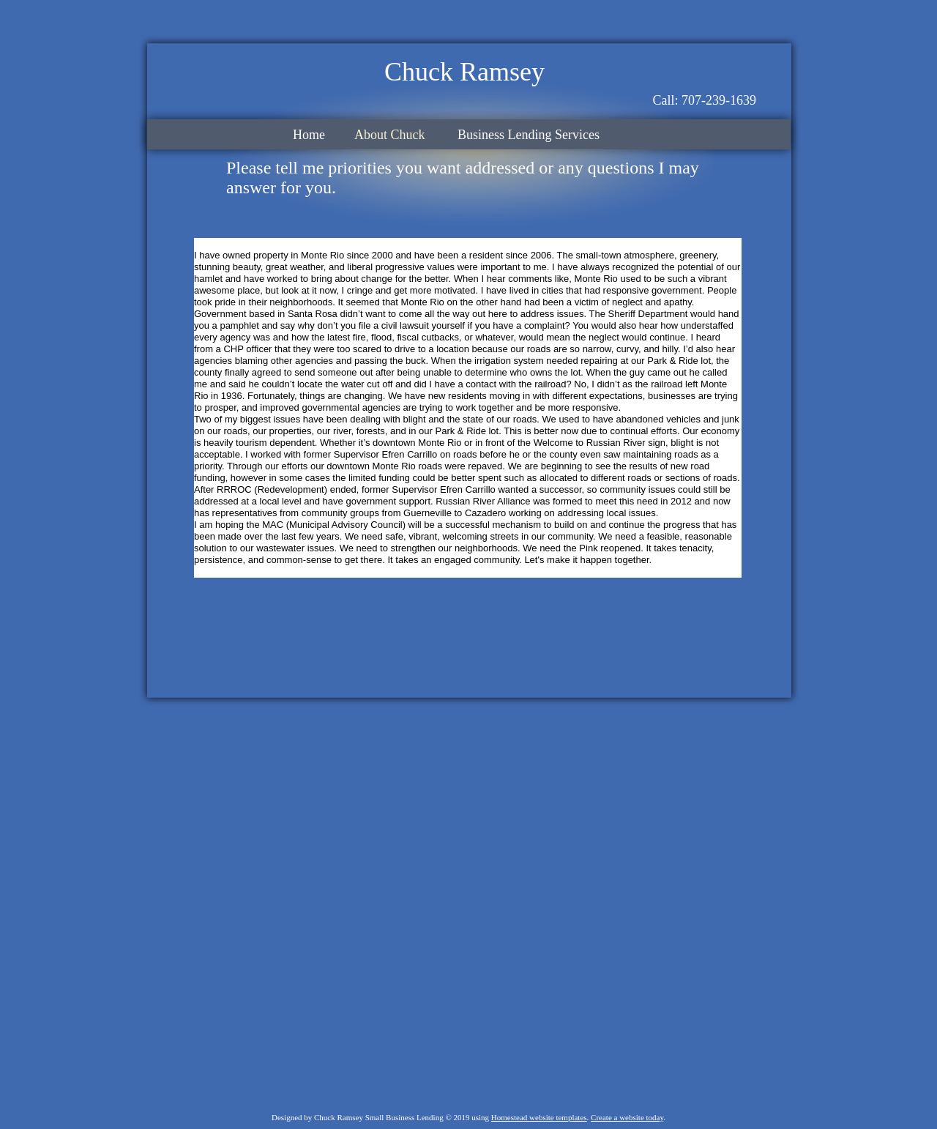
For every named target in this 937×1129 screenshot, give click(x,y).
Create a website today (627, 1117)
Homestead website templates (539, 1117)
